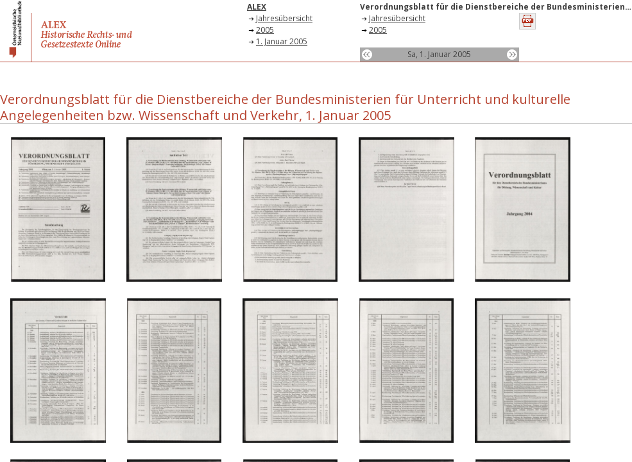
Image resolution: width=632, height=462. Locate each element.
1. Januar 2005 (281, 41)
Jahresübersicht (284, 18)
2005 (265, 29)
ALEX (256, 6)
